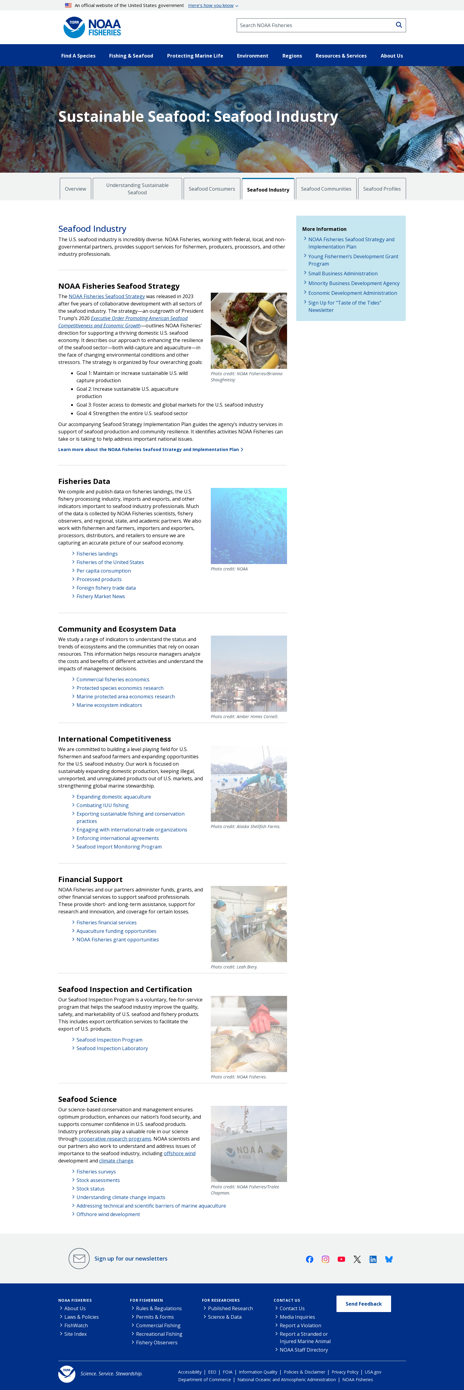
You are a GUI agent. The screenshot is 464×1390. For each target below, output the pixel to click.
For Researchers (221, 1300)
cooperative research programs (115, 1138)
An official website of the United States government (149, 5)
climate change (116, 1160)
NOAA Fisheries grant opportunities (118, 939)
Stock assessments (98, 1180)
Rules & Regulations (159, 1308)
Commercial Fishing (158, 1325)
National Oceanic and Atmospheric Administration (286, 1379)
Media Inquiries (297, 1317)
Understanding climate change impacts (121, 1197)
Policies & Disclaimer (304, 1372)
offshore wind (180, 1153)
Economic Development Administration (352, 293)
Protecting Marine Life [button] (195, 55)
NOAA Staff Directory (304, 1349)
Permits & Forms (155, 1317)
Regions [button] (292, 55)
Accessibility (190, 1372)
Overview (75, 188)
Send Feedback (364, 1303)
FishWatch (76, 1325)
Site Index (75, 1334)
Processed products (99, 579)
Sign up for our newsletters (131, 1258)
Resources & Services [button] (341, 55)
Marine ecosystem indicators (109, 705)
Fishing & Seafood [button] (131, 55)
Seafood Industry (268, 189)
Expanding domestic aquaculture (114, 796)
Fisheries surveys (96, 1171)
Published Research (230, 1308)
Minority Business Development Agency (354, 283)
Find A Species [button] (78, 55)
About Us (75, 1308)
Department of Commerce (204, 1379)
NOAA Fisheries (75, 1300)
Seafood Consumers (212, 188)
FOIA (227, 1372)
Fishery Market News (101, 596)
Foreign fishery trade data (106, 587)
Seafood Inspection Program (109, 1039)
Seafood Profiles (382, 188)
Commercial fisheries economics (113, 679)
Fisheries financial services (107, 922)
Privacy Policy (345, 1372)
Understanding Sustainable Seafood (137, 189)
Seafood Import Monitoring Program (119, 846)
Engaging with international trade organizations (132, 829)
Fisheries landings (97, 553)
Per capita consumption (104, 570)
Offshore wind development (108, 1214)
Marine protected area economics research (126, 696)
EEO (212, 1372)
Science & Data (225, 1317)
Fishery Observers (157, 1342)
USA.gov (373, 1372)
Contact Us (287, 1300)
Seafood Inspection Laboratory (112, 1048)
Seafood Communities (326, 188)
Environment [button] (252, 55)
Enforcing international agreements (118, 838)
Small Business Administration (343, 273)
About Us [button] (392, 55)
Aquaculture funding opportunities (116, 931)
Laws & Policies (81, 1317)
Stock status (91, 1188)
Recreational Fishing (159, 1334)
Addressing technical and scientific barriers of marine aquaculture (151, 1205)
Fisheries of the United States (110, 562)
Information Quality (258, 1372)
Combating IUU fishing (103, 805)
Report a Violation (300, 1325)
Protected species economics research (120, 688)
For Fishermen (146, 1300)
